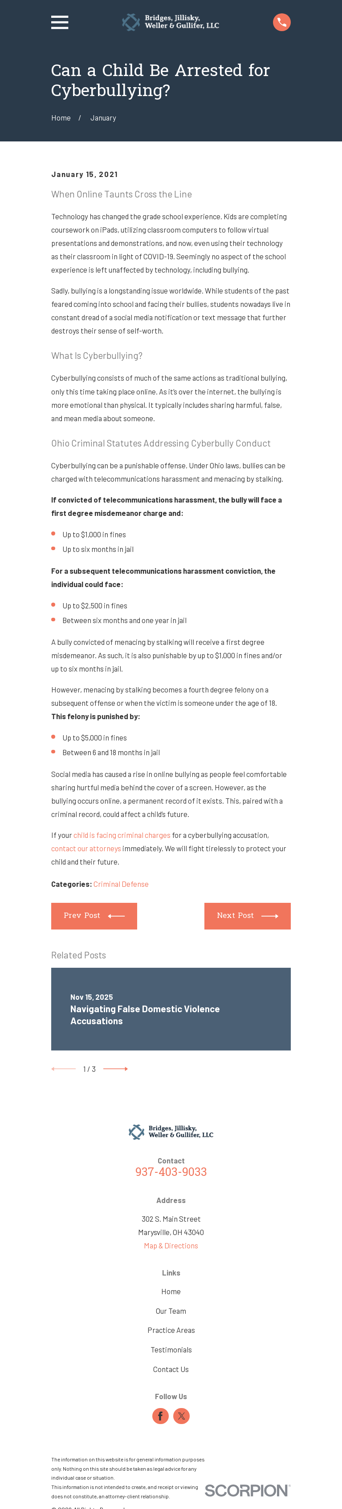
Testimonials (171, 1349)
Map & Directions (171, 1245)
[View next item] (115, 1069)
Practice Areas (171, 1329)
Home (171, 1291)
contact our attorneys (86, 848)
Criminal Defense (121, 883)
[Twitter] (181, 1416)
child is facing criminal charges (122, 834)
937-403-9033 (171, 1173)
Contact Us (171, 1368)
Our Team (171, 1310)
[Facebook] (160, 1416)
